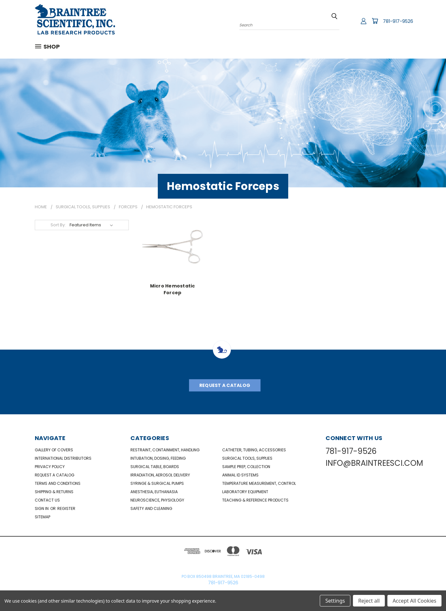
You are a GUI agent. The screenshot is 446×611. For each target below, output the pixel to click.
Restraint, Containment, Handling (165, 450)
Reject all (369, 600)
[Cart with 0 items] (375, 21)
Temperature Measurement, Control (259, 483)
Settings (335, 600)
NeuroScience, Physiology (157, 500)
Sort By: (58, 225)
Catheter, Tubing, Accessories (254, 450)
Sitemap (42, 517)
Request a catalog (54, 475)
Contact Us (47, 500)
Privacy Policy (50, 466)
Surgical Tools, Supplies (247, 458)
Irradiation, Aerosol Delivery (160, 475)
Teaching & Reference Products (255, 500)
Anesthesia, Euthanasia (154, 491)
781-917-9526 (398, 21)
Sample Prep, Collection (246, 466)
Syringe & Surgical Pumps (157, 483)
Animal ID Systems (240, 475)
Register (66, 508)
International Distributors (63, 458)
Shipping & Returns (54, 491)
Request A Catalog (224, 385)
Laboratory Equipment (245, 491)
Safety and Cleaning (151, 508)
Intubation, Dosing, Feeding (158, 458)
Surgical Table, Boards (154, 466)
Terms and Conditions (58, 483)
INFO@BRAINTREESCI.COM (374, 463)
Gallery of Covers (54, 450)
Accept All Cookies (414, 600)
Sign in (42, 508)
